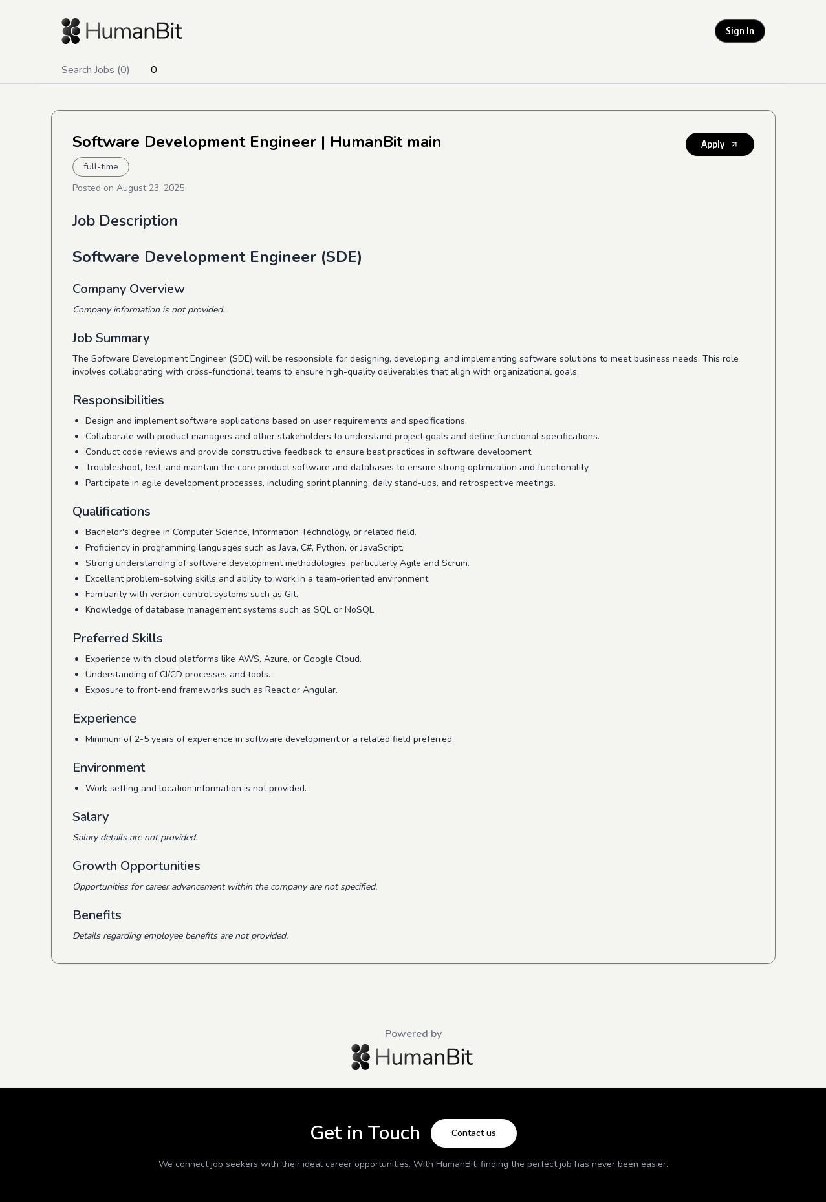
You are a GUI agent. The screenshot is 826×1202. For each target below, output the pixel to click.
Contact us (473, 1133)
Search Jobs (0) (95, 70)
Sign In (740, 30)
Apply (720, 143)
